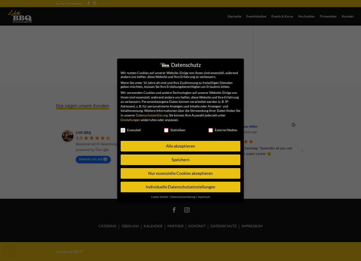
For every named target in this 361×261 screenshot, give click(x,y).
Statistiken (174, 130)
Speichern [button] (180, 159)
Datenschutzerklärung (152, 115)
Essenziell (131, 130)
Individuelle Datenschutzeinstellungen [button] (180, 186)
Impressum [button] (204, 197)
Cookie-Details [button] (160, 197)
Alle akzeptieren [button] (180, 146)
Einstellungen (130, 120)
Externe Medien (222, 130)
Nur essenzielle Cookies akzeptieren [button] (180, 173)
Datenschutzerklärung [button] (183, 197)
